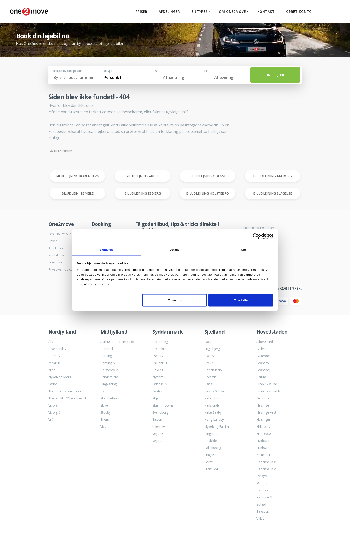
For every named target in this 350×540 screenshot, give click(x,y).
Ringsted (210, 433)
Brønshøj (263, 370)
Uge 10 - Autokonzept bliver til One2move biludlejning (261, 228)
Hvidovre (262, 440)
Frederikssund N (268, 391)
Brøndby (262, 363)
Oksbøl (157, 391)
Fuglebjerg (212, 349)
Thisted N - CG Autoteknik (67, 398)
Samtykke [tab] (106, 249)
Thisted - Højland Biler (64, 391)
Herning (106, 356)
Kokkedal (263, 455)
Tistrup (157, 419)
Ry (102, 391)
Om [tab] (243, 249)
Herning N (107, 363)
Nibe (51, 370)
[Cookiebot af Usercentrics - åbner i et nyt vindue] (253, 236)
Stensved (211, 469)
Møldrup (54, 363)
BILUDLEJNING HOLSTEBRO (207, 193)
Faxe (208, 341)
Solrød (261, 504)
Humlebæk (264, 433)
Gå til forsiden (60, 151)
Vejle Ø (157, 433)
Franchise (55, 262)
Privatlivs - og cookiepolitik (66, 269)
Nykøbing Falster (216, 426)
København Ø (266, 462)
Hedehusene (213, 370)
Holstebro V (109, 370)
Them (104, 419)
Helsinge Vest (266, 412)
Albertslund (264, 341)
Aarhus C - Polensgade (117, 341)
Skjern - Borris (162, 405)
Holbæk (210, 377)
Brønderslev (57, 349)
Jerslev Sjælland (215, 391)
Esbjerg (157, 356)
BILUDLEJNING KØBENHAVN (77, 176)
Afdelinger (168, 11)
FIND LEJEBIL (275, 75)
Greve (208, 363)
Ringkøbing (108, 384)
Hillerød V (263, 426)
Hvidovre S (264, 448)
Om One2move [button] (231, 11)
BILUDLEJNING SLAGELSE (272, 193)
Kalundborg (212, 398)
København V (266, 469)
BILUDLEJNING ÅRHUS (142, 176)
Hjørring (54, 356)
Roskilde (210, 440)
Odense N (159, 384)
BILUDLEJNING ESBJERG (142, 193)
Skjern (157, 398)
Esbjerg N (159, 363)
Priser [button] (141, 11)
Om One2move (59, 234)
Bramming (160, 341)
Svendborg (160, 412)
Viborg (53, 405)
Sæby (52, 384)
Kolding (157, 370)
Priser (52, 241)
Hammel (106, 349)
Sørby (208, 462)
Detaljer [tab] (175, 249)
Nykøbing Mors (59, 377)
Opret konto (298, 11)
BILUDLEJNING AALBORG (272, 176)
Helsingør (263, 419)
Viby (103, 426)
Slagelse (210, 455)
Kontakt (265, 11)
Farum (261, 377)
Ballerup (262, 349)
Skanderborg (109, 398)
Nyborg (157, 377)
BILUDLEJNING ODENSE (207, 176)
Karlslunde (212, 405)
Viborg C (54, 412)
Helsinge (262, 405)
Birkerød (262, 356)
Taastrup (263, 511)
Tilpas (174, 300)
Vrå (50, 419)
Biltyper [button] (199, 11)
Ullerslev (158, 426)
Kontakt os (56, 255)
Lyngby (261, 476)
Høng (208, 384)
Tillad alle (241, 300)
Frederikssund (266, 384)
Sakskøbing (212, 448)
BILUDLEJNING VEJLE (78, 193)
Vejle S (157, 440)
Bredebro (159, 349)
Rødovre (262, 490)
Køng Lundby (214, 419)
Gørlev (209, 356)
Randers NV (109, 377)
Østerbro (263, 483)
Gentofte (263, 398)
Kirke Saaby (213, 412)
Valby (260, 518)
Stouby (105, 412)
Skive (104, 405)
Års (50, 341)
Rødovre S (264, 497)
